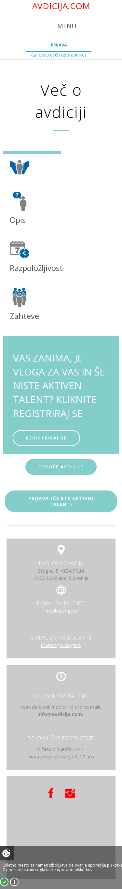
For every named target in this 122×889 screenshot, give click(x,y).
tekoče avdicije (61, 467)
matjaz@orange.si (61, 645)
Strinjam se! (4, 882)
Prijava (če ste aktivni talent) (61, 501)
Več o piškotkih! (14, 882)
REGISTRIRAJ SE (46, 438)
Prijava (59, 45)
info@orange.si (61, 610)
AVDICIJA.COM (61, 6)
